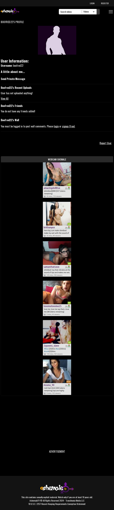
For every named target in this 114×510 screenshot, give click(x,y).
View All (4, 98)
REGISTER (105, 3)
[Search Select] (88, 11)
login (56, 126)
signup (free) (68, 126)
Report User (106, 143)
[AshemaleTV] (10, 11)
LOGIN (92, 3)
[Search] (71, 11)
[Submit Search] (98, 11)
